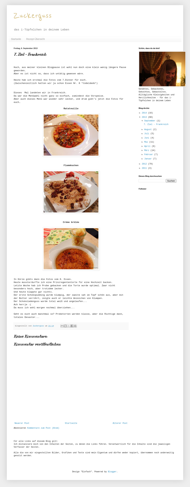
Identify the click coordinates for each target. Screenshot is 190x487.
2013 (145, 117)
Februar (149, 154)
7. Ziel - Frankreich (156, 124)
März (147, 150)
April (148, 146)
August (148, 129)
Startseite (16, 39)
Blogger (112, 472)
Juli (147, 133)
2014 (145, 113)
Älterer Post (120, 423)
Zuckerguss (33, 16)
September (150, 121)
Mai (146, 142)
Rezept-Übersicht (35, 39)
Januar (148, 159)
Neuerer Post (22, 423)
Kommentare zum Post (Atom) (43, 428)
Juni (147, 138)
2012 (145, 164)
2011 (145, 168)
